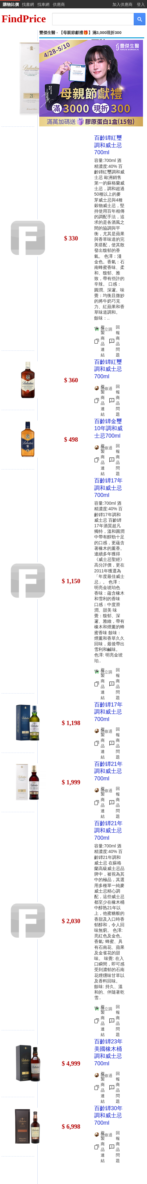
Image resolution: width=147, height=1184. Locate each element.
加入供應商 (122, 4)
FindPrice (24, 18)
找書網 (28, 4)
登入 (141, 4)
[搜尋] (88, 19)
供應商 (59, 4)
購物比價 (11, 4)
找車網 (43, 4)
